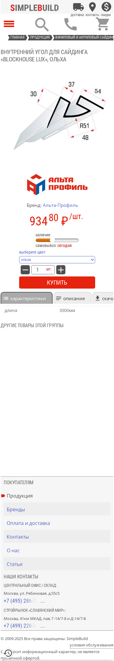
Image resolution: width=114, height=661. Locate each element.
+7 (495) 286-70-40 (24, 601)
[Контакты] (92, 7)
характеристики (28, 298)
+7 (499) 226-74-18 (24, 625)
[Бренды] (58, 509)
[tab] (27, 298)
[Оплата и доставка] (78, 7)
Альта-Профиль (60, 205)
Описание (74, 298)
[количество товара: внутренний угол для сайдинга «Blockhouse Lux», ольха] (37, 269)
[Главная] (36, 7)
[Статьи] (58, 564)
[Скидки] (106, 7)
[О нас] (58, 550)
